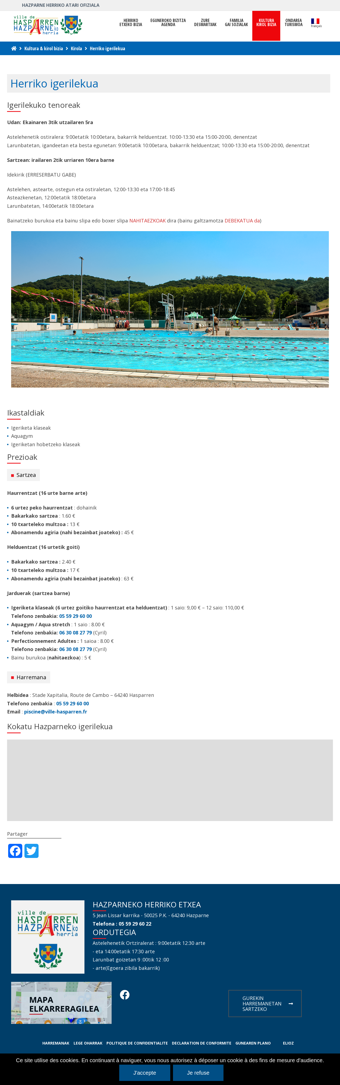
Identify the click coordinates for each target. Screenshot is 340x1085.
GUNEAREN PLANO (253, 1043)
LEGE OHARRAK (88, 1043)
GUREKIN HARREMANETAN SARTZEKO (268, 1003)
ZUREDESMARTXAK (205, 22)
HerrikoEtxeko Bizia (130, 22)
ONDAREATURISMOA (294, 22)
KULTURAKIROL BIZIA (266, 22)
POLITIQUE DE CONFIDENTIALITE (137, 1043)
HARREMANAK (55, 1043)
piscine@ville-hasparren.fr (55, 711)
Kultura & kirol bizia (43, 48)
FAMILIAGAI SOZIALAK (236, 22)
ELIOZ (288, 1043)
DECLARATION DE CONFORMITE (201, 1043)
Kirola (76, 48)
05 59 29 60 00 (75, 616)
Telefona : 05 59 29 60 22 (122, 923)
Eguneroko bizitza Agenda (168, 22)
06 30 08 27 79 (75, 632)
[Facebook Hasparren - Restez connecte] (125, 996)
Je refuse (198, 1073)
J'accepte (144, 1073)
